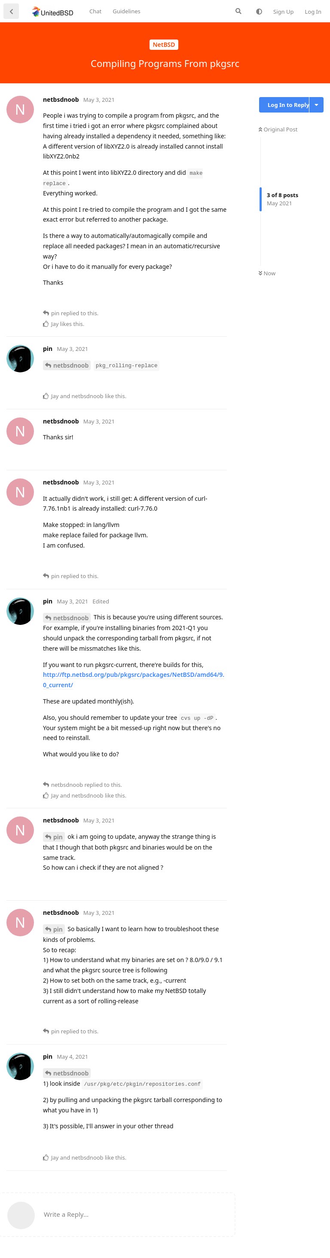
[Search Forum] (238, 11)
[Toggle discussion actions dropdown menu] (316, 105)
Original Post (278, 129)
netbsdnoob (71, 365)
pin (58, 837)
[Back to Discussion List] (11, 11)
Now (267, 273)
